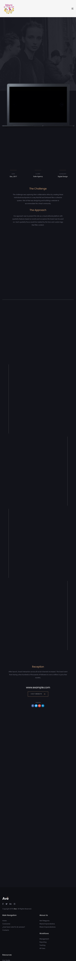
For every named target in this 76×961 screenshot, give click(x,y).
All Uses (42, 925)
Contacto (5, 907)
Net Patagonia (44, 898)
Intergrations (6, 944)
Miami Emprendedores (47, 904)
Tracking (42, 922)
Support (5, 941)
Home (4, 898)
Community (6, 947)
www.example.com (38, 664)
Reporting (43, 919)
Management (44, 916)
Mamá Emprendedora (47, 901)
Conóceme (6, 901)
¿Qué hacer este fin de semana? (13, 904)
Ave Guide (6, 937)
